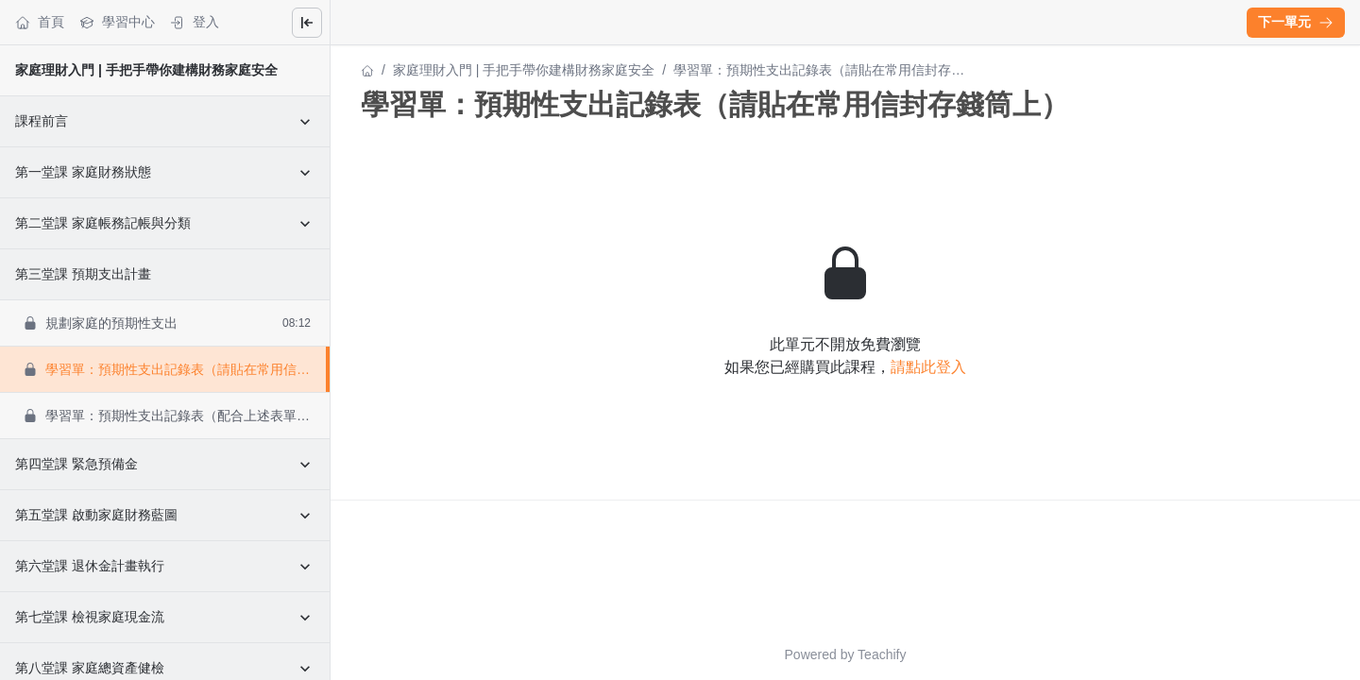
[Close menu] (307, 23)
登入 (194, 22)
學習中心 (117, 22)
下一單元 (1296, 21)
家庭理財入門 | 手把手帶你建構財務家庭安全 (146, 69)
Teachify (882, 654)
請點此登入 (928, 367)
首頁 (39, 22)
